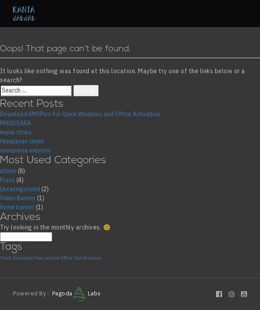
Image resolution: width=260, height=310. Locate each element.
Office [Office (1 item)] (66, 258)
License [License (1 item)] (51, 258)
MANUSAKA (15, 123)
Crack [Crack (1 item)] (6, 258)
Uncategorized (20, 189)
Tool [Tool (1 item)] (77, 258)
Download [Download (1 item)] (23, 258)
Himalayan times (22, 141)
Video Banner (18, 198)
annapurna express (25, 150)
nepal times (15, 132)
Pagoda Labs (76, 293)
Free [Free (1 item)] (38, 258)
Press (7, 180)
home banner (17, 207)
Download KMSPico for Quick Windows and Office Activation (80, 114)
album (8, 171)
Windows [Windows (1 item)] (92, 258)
